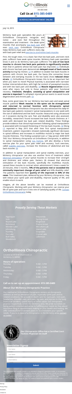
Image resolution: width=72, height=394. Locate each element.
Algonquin (10, 216)
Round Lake (11, 221)
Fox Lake (9, 234)
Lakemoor (40, 236)
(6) (62, 126)
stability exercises (17, 146)
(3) (11, 79)
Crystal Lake (41, 234)
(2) (30, 71)
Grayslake (40, 231)
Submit (36, 365)
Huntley (9, 231)
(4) (40, 86)
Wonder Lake (12, 226)
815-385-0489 (43, 14)
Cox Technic (37, 141)
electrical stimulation (12, 157)
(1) (58, 66)
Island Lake (41, 229)
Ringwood (40, 221)
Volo (8, 219)
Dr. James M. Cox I (22, 378)
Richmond (10, 224)
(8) (17, 148)
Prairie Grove (42, 224)
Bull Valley (10, 236)
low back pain (33, 45)
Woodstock (11, 239)
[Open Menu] (68, 5)
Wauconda (40, 216)
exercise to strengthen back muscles (42, 52)
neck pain (14, 47)
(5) (33, 96)
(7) (4, 128)
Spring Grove (42, 219)
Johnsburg (10, 229)
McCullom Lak (42, 226)
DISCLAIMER (10, 377)
